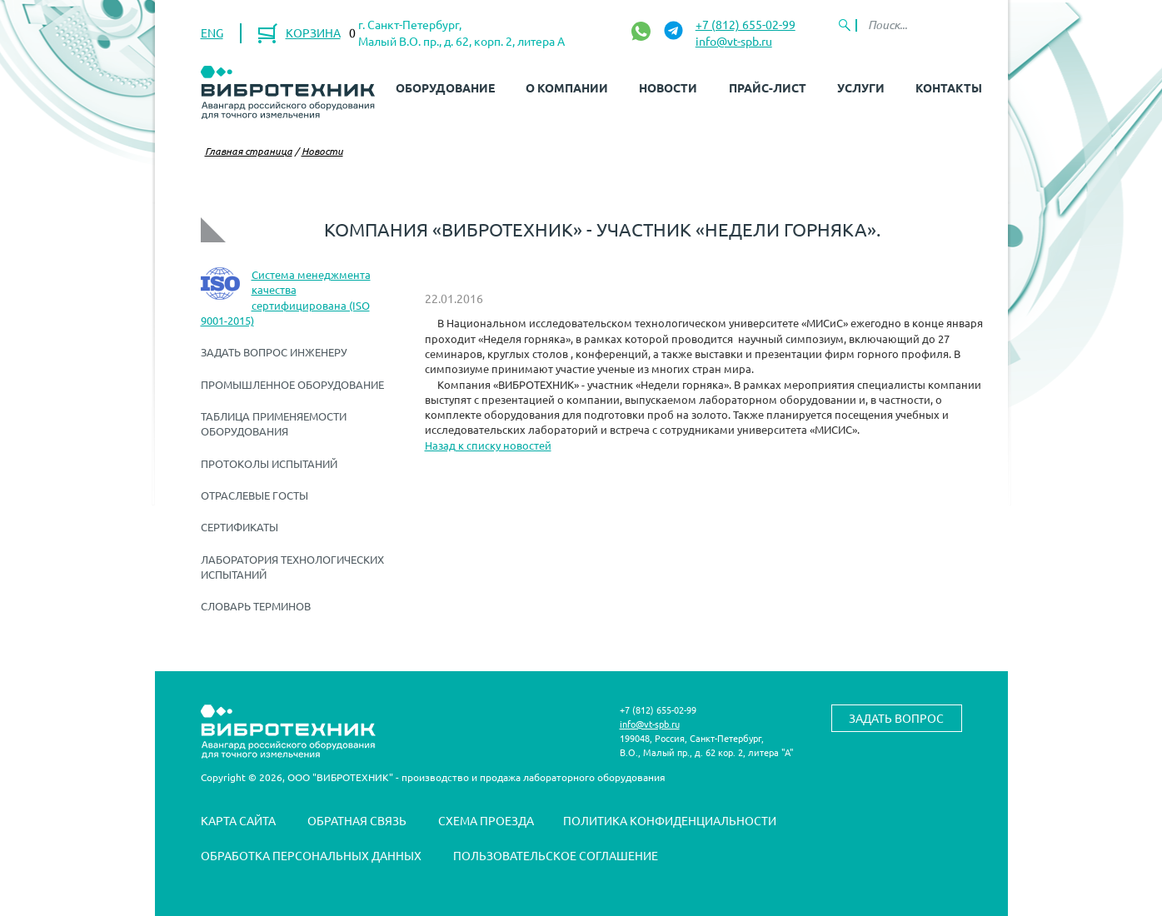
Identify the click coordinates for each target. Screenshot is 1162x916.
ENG (212, 32)
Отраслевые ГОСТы (254, 495)
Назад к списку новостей (488, 445)
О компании (567, 87)
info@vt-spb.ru (734, 40)
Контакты (948, 87)
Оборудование (445, 87)
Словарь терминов (256, 606)
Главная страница (248, 150)
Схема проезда (486, 820)
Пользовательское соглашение (555, 855)
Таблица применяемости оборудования (274, 423)
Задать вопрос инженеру (274, 352)
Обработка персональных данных (311, 855)
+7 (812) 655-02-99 (745, 24)
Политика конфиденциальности (669, 820)
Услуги (861, 87)
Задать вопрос (896, 717)
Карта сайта (238, 820)
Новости (668, 87)
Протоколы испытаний (269, 463)
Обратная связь (356, 820)
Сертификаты (239, 527)
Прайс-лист (767, 87)
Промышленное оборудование (292, 384)
